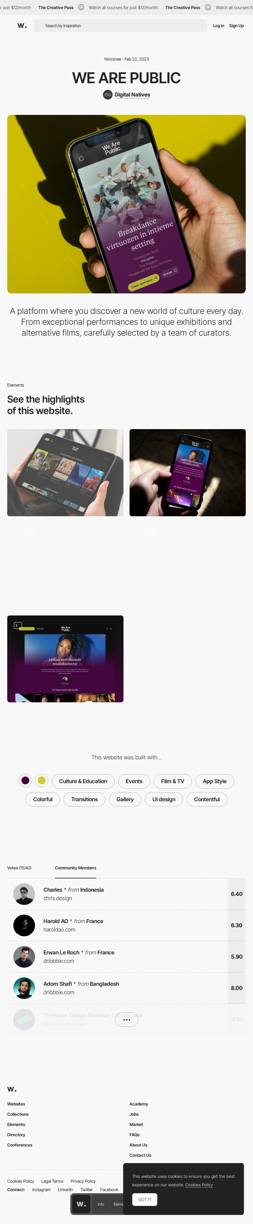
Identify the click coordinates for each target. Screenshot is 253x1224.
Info (101, 1204)
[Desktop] (65, 472)
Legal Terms (52, 1181)
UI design (163, 799)
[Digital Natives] (126, 95)
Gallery (125, 799)
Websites (16, 1103)
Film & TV (172, 781)
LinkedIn (65, 1189)
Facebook (109, 1189)
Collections (18, 1114)
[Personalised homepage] (188, 565)
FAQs (134, 1134)
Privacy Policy (83, 1181)
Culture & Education (83, 781)
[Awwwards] (22, 25)
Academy (139, 1103)
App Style (215, 781)
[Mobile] (188, 472)
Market (136, 1124)
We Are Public (126, 78)
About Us (138, 1144)
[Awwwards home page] (81, 1204)
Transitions (84, 799)
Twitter (87, 1189)
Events (134, 781)
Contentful (207, 799)
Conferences (19, 1144)
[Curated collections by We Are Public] (65, 659)
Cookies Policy (20, 1181)
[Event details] (65, 565)
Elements (121, 1204)
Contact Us (140, 1155)
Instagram (41, 1189)
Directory (16, 1134)
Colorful (43, 799)
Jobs (134, 1114)
